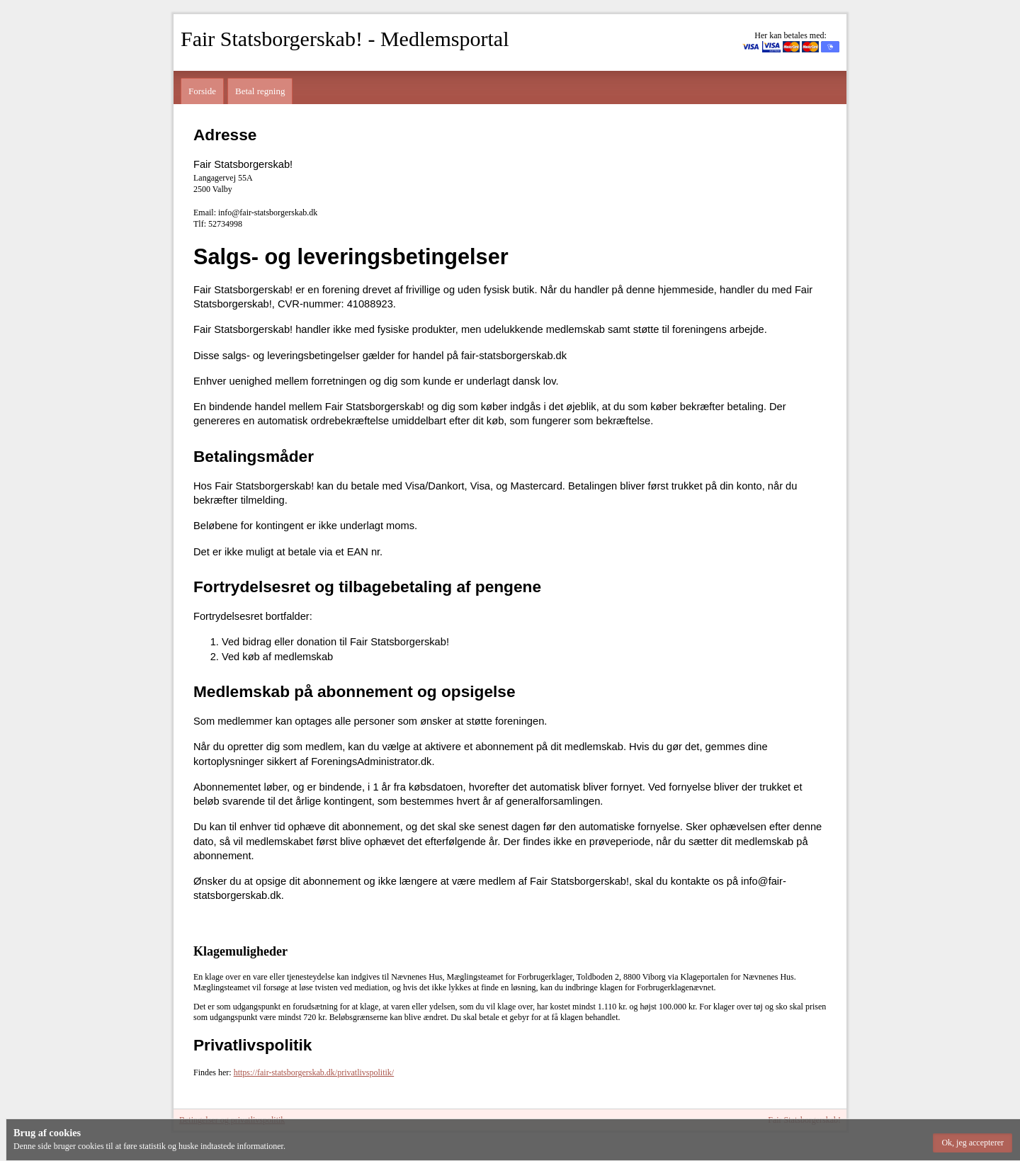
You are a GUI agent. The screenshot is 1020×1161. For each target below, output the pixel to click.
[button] (972, 1142)
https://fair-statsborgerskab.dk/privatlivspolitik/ (314, 1072)
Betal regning (260, 91)
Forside (202, 91)
